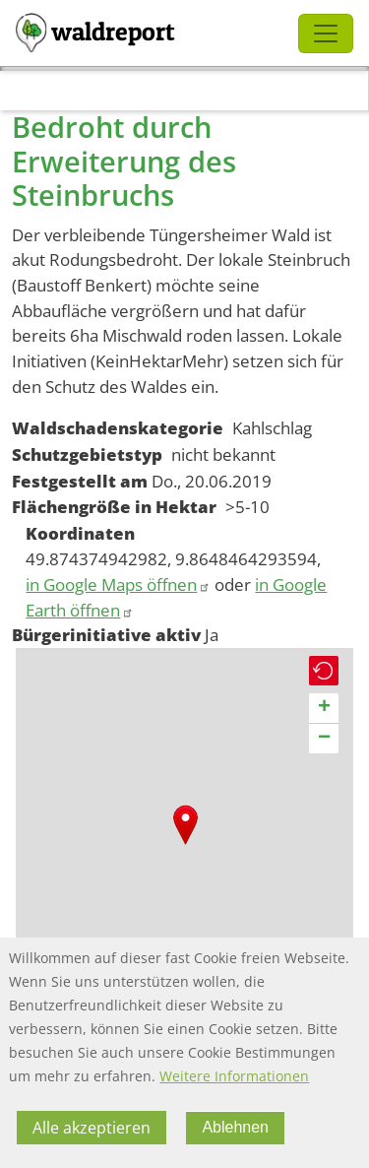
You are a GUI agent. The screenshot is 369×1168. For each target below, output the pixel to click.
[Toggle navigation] (325, 33)
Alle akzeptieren (91, 1127)
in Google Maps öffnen (118, 584)
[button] (185, 825)
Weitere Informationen (234, 1076)
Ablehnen (235, 1127)
